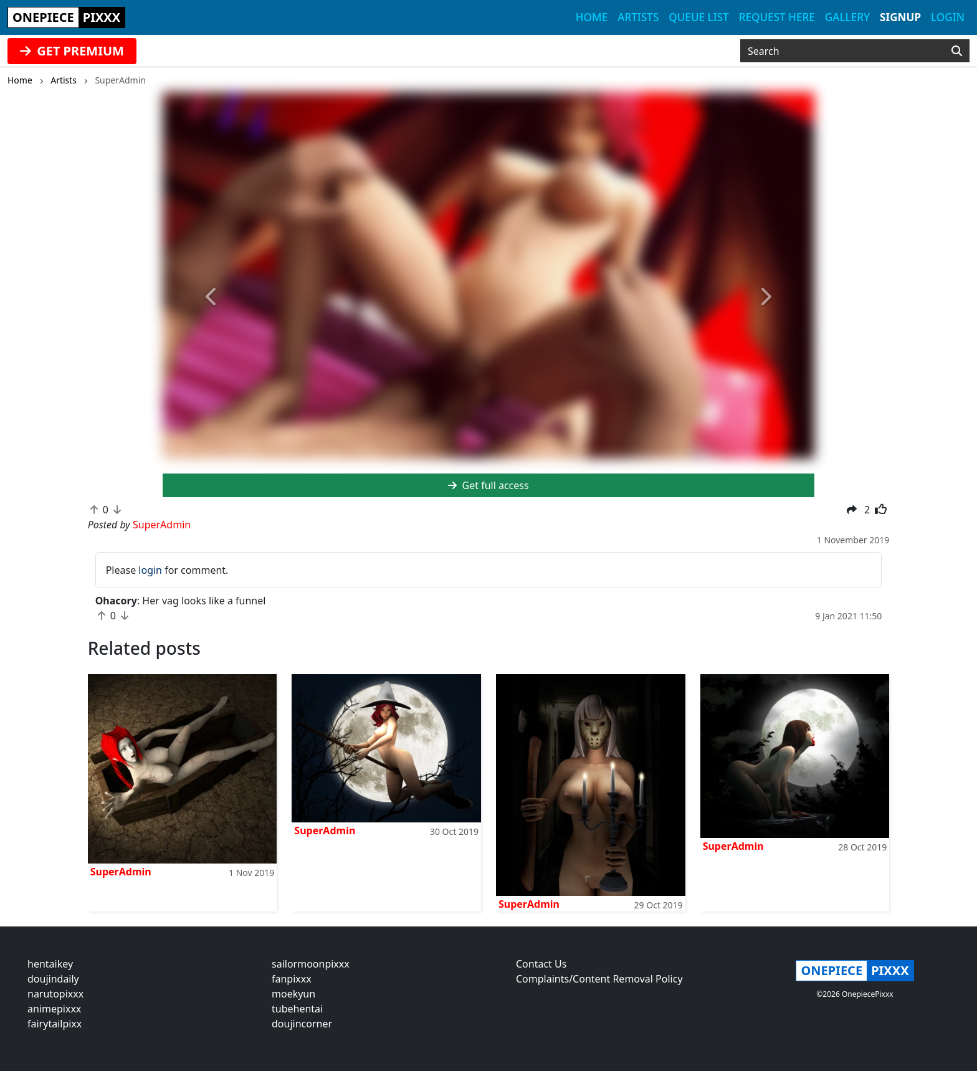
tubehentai (297, 1009)
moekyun (293, 994)
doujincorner (302, 1024)
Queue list (698, 17)
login (150, 570)
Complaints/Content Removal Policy (599, 979)
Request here (777, 17)
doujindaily (53, 979)
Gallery (847, 17)
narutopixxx (55, 994)
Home (592, 17)
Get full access (488, 485)
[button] (211, 297)
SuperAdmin (120, 871)
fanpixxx (292, 979)
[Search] (957, 51)
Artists (638, 17)
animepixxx (54, 1009)
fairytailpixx (54, 1024)
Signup (900, 17)
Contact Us (541, 964)
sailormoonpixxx (311, 964)
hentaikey (50, 964)
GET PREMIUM (72, 50)
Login (948, 17)
